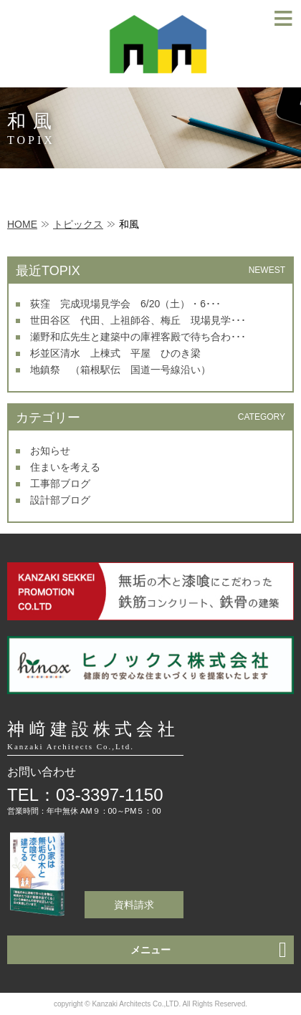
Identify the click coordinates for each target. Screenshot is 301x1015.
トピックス (78, 224)
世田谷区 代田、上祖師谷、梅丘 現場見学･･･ (138, 320)
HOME (22, 224)
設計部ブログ (60, 500)
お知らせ (50, 450)
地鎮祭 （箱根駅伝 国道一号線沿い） (120, 369)
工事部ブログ (60, 483)
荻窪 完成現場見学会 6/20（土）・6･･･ (125, 303)
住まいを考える (65, 467)
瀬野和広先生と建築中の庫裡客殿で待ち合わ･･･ (138, 336)
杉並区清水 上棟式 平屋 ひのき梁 (115, 353)
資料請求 (134, 904)
